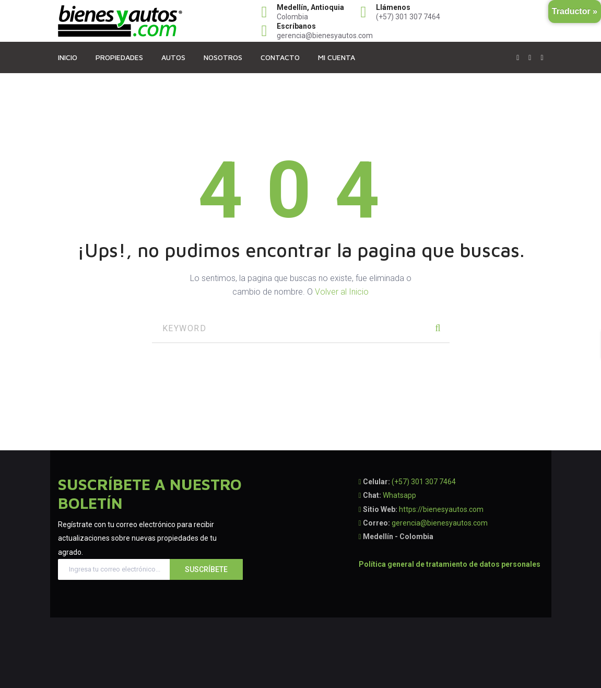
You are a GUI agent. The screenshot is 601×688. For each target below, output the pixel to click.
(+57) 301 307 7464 (424, 481)
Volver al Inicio (342, 292)
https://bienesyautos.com (441, 509)
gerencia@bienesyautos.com (440, 523)
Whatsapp (399, 495)
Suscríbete (206, 569)
